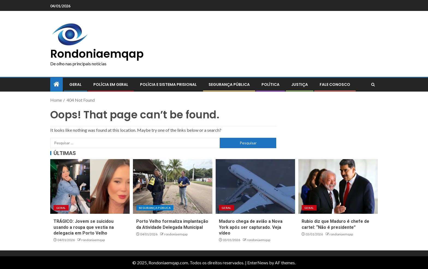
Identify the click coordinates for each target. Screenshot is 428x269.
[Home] (57, 84)
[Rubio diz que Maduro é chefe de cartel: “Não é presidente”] (338, 186)
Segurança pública (229, 84)
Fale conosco (335, 84)
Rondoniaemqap (97, 54)
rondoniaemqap (93, 240)
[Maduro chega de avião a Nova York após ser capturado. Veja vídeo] (255, 186)
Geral (75, 84)
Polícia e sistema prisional (168, 84)
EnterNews (257, 262)
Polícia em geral (110, 84)
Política (270, 84)
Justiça (299, 84)
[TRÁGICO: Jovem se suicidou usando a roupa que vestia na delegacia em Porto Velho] (90, 186)
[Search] (373, 85)
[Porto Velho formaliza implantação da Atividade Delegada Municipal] (172, 186)
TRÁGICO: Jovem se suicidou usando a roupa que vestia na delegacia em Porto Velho (84, 227)
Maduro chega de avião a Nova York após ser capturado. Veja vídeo (251, 227)
